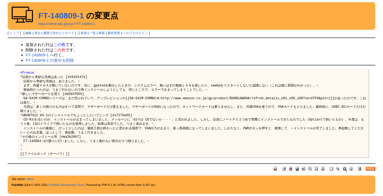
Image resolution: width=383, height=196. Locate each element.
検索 (101, 33)
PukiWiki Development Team (66, 184)
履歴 (46, 33)
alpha (30, 179)
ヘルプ (127, 33)
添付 (55, 33)
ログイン (141, 33)
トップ (14, 33)
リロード (67, 33)
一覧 (92, 33)
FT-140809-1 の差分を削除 (50, 60)
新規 (84, 33)
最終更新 (113, 33)
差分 (37, 33)
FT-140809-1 (61, 15)
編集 (28, 33)
